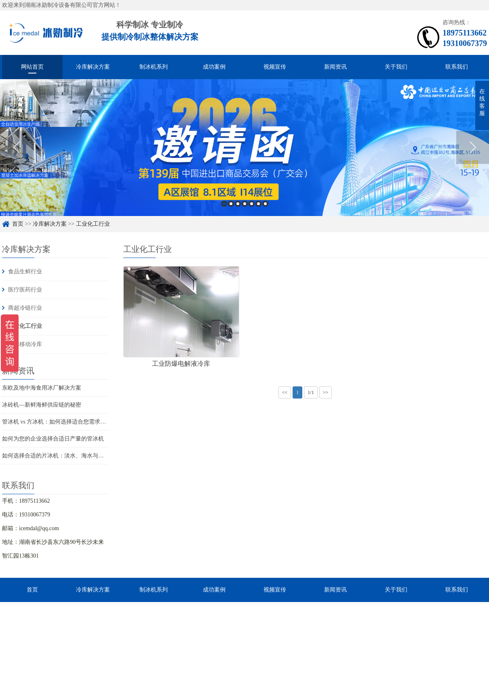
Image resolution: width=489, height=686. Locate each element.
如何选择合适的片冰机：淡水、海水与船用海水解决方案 (72, 456)
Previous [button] (16, 147)
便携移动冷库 (25, 344)
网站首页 (32, 67)
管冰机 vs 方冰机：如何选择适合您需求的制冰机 (62, 422)
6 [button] (258, 203)
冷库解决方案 (93, 67)
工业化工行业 (93, 224)
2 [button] (231, 203)
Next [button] (472, 147)
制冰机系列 (153, 67)
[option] (244, 147)
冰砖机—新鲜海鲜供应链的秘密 (41, 405)
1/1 (311, 392)
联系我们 (456, 67)
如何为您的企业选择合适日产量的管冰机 (53, 439)
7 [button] (265, 203)
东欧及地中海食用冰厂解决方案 (41, 388)
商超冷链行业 (25, 308)
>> (326, 392)
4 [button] (244, 203)
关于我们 (396, 67)
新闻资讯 (335, 67)
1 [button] (224, 203)
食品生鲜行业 (25, 272)
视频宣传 (274, 67)
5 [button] (251, 203)
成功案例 (214, 67)
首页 (17, 224)
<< (285, 392)
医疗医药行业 (25, 290)
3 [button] (237, 203)
